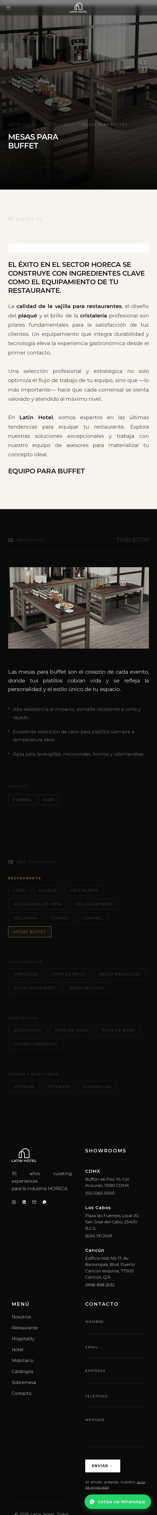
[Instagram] (14, 1226)
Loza (20, 891)
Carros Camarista (88, 1066)
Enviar (104, 1490)
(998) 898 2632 (99, 1308)
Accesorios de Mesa (40, 905)
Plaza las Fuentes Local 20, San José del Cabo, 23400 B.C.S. (112, 1246)
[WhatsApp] (44, 1226)
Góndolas (27, 979)
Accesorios (29, 1052)
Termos (63, 920)
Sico (49, 799)
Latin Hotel (22, 125)
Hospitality (23, 1362)
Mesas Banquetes (37, 993)
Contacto (21, 1417)
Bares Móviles (33, 1008)
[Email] (34, 1226)
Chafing (98, 920)
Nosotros (21, 1340)
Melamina (26, 920)
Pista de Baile (73, 979)
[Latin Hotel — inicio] (79, 8)
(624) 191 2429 (98, 1259)
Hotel (17, 1373)
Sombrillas (102, 1110)
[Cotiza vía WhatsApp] (118, 1501)
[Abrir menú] (9, 7)
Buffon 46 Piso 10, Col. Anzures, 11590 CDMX (107, 1206)
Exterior (62, 1110)
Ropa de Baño (32, 1066)
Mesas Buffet (31, 935)
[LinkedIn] (24, 1226)
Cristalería (89, 891)
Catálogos (22, 1395)
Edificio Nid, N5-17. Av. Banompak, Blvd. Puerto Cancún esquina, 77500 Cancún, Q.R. (110, 1292)
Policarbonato (101, 905)
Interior (25, 1110)
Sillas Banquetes (97, 993)
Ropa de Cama (76, 1052)
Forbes (22, 799)
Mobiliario (22, 1384)
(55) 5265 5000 (100, 1217)
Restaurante (59, 125)
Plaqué (50, 891)
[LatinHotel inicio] (24, 1179)
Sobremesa (24, 1406)
